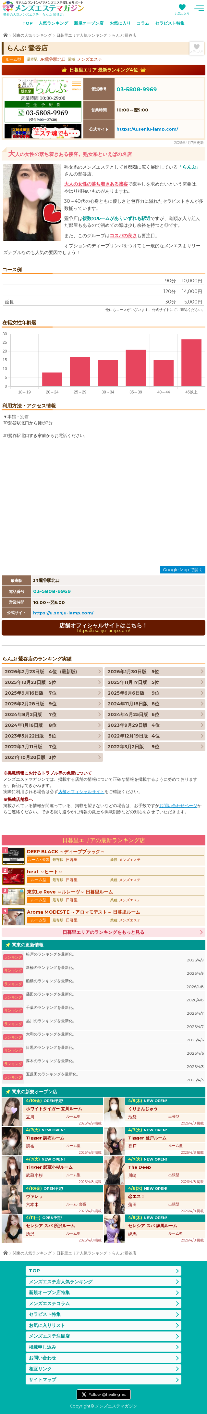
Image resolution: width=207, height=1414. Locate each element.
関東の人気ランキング (32, 35)
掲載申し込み (42, 1347)
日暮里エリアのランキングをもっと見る (103, 932)
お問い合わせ (42, 1358)
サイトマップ (42, 1379)
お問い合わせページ (178, 805)
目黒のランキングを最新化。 (115, 1050)
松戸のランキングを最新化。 (115, 957)
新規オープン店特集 (49, 1292)
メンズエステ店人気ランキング (60, 1282)
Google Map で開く (183, 569)
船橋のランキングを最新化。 (115, 984)
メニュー (199, 8)
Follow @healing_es (107, 1394)
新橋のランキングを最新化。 (115, 970)
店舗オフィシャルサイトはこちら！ (103, 627)
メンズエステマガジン (43, 6)
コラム (143, 23)
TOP (27, 23)
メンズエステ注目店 (49, 1336)
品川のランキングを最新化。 (115, 1024)
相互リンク (40, 1369)
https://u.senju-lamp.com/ (147, 129)
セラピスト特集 (170, 23)
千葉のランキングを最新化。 (115, 1010)
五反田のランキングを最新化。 (115, 1077)
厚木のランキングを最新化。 (115, 1064)
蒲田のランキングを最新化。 (115, 997)
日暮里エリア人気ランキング (81, 35)
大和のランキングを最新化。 (115, 1037)
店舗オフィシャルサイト (81, 791)
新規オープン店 (89, 23)
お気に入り (182, 13)
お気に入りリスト (47, 1325)
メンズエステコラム (49, 1303)
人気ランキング (53, 23)
